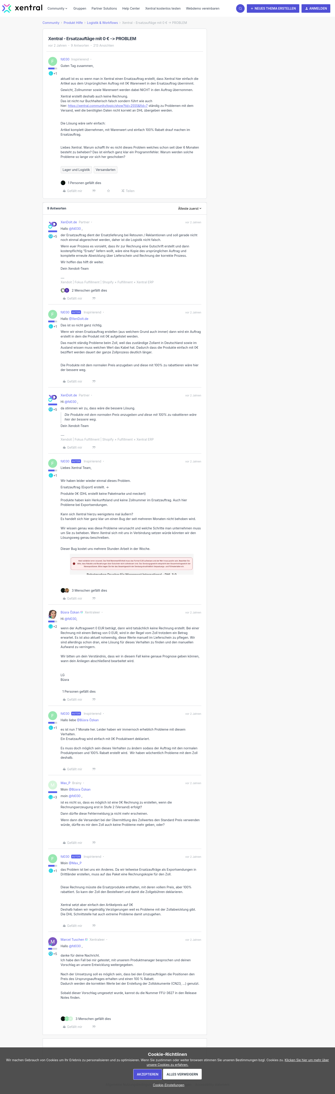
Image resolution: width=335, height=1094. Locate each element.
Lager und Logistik (76, 170)
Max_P (66, 783)
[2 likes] (84, 290)
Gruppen (79, 8)
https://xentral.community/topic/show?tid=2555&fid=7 (108, 106)
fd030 (65, 59)
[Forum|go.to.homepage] (22, 8)
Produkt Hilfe (73, 23)
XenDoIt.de (69, 222)
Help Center (131, 8)
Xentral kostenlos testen (163, 8)
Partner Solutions (104, 8)
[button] (273, 8)
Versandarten (106, 170)
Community (51, 23)
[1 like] (81, 182)
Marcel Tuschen (72, 939)
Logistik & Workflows (102, 23)
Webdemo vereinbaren (202, 8)
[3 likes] (84, 590)
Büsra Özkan (70, 612)
